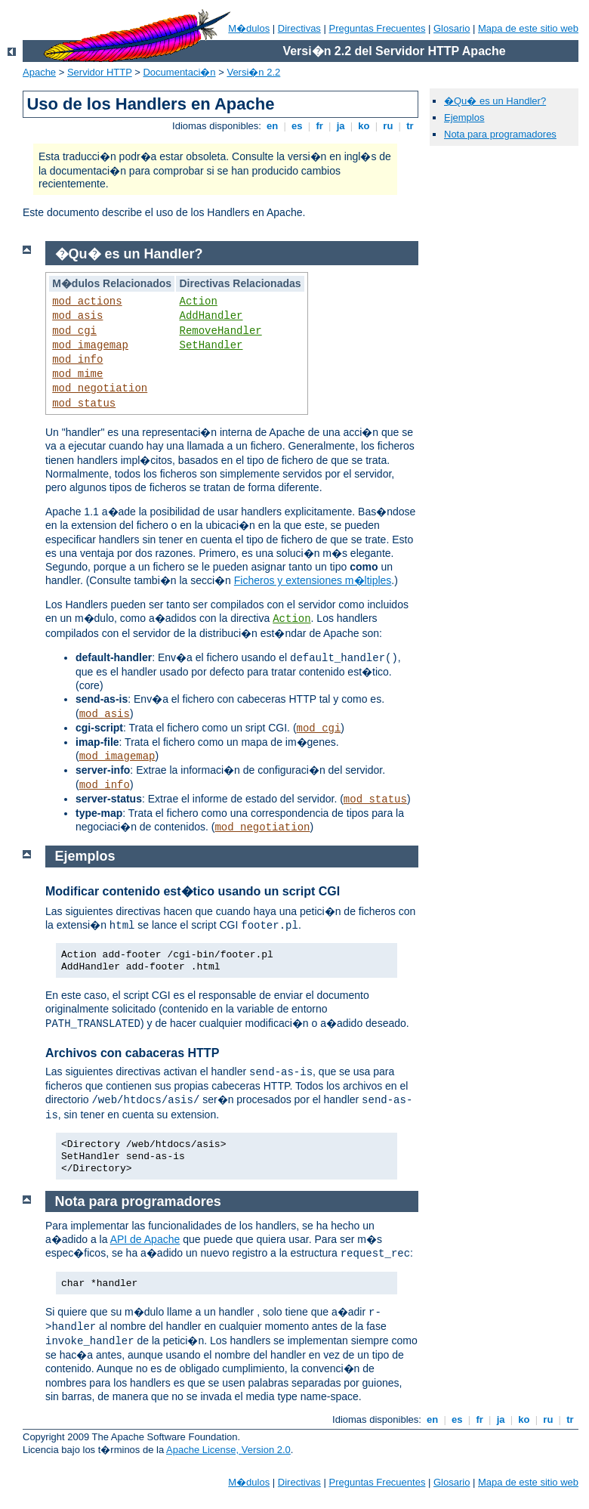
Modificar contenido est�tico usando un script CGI (192, 891)
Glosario (451, 28)
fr (319, 125)
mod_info (77, 360)
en (272, 125)
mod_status (84, 403)
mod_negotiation (99, 388)
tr (410, 125)
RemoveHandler (220, 331)
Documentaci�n (179, 72)
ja (340, 125)
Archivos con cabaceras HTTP (132, 1053)
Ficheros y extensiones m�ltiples (313, 580)
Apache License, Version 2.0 (228, 1449)
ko (364, 125)
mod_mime (77, 374)
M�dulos (249, 28)
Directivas (299, 28)
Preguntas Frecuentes (376, 28)
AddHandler (210, 316)
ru (388, 125)
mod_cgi (74, 331)
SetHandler (210, 345)
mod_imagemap (90, 345)
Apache (39, 72)
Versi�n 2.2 (253, 72)
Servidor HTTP (99, 72)
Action (198, 301)
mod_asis (77, 316)
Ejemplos (464, 117)
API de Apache (145, 1239)
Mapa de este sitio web (528, 28)
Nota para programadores (500, 134)
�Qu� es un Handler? (495, 101)
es (297, 125)
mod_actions (87, 301)
